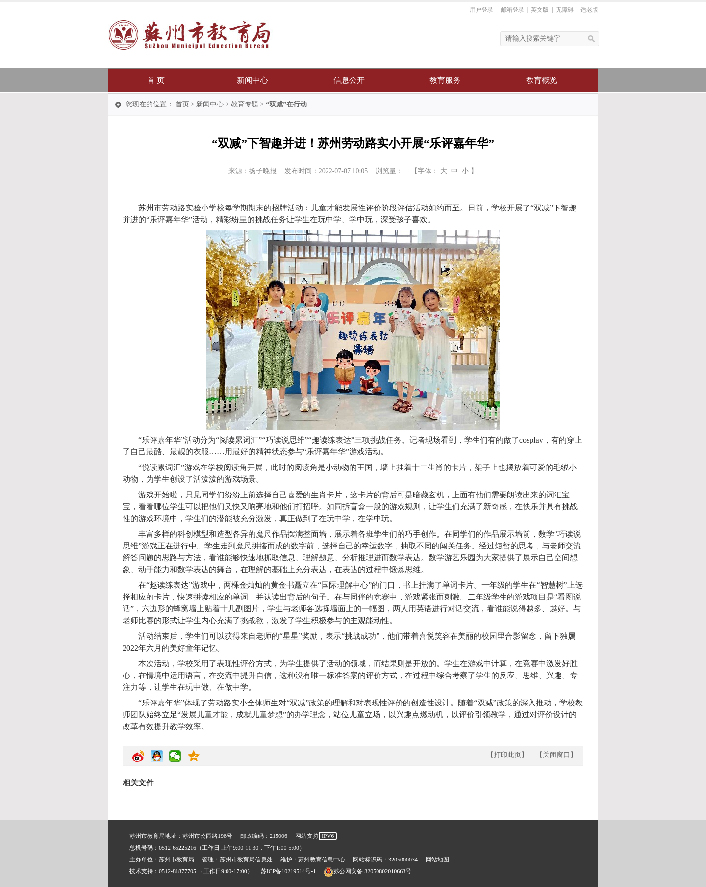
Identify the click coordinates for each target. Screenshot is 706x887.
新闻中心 (252, 80)
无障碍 (565, 9)
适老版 (589, 9)
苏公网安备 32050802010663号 (367, 871)
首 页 (156, 80)
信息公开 (349, 80)
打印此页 (507, 754)
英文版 (540, 9)
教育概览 (541, 80)
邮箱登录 (512, 9)
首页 (182, 104)
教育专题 (244, 104)
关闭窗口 (556, 754)
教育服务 (445, 80)
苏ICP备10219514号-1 (288, 871)
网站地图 (437, 859)
